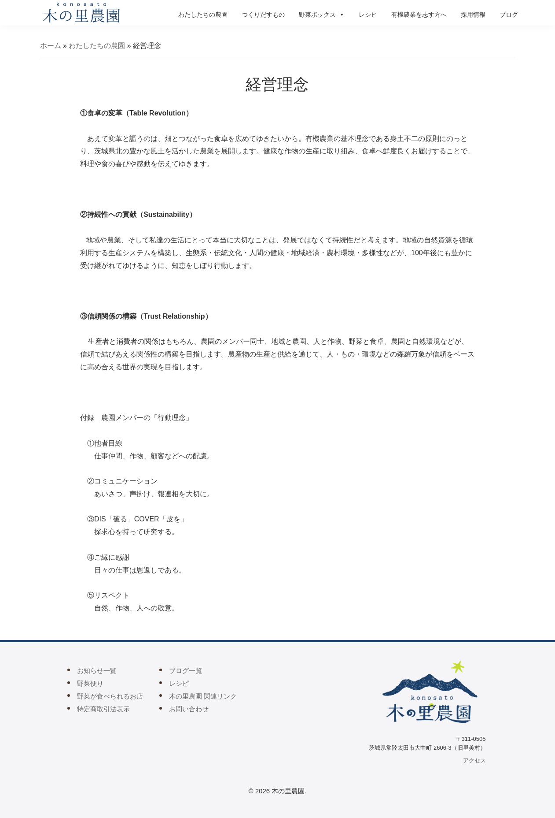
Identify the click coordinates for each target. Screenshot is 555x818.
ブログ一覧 (185, 670)
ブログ (509, 14)
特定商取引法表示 (103, 709)
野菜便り (90, 683)
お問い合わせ (189, 709)
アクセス (474, 760)
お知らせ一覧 (97, 670)
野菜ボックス (322, 14)
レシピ (368, 14)
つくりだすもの (263, 14)
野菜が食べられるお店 (110, 696)
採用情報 (473, 14)
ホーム (50, 45)
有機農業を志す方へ (419, 14)
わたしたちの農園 (203, 14)
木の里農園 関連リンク (203, 696)
